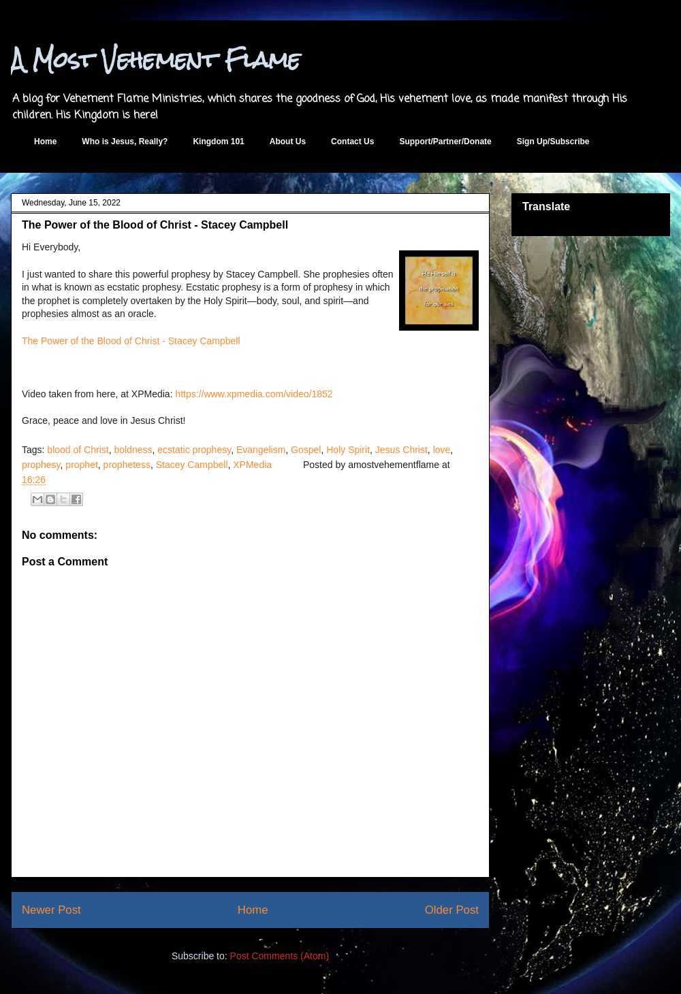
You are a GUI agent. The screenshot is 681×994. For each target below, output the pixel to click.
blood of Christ (77, 449)
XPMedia (252, 464)
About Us (288, 141)
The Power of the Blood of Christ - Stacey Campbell (131, 340)
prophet (81, 464)
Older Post (452, 910)
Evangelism (260, 449)
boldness (133, 449)
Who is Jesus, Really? (125, 141)
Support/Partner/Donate (445, 141)
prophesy (41, 464)
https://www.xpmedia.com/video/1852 (253, 393)
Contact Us (352, 141)
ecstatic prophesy (194, 449)
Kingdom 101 (218, 141)
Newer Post (51, 910)
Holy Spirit (348, 449)
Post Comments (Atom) (279, 955)
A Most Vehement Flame (155, 59)
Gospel (306, 449)
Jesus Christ (401, 449)
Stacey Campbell (192, 464)
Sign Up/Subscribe (553, 141)
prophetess (127, 464)
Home (45, 141)
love (442, 449)
